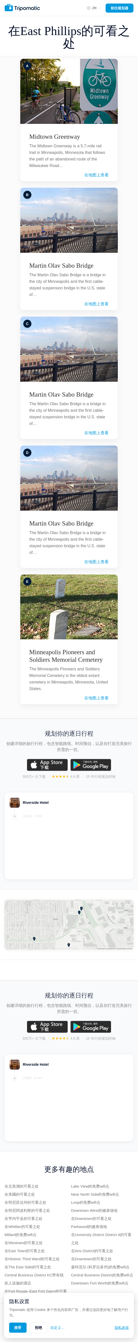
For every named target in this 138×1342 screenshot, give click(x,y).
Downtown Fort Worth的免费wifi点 (99, 1283)
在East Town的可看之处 (25, 1251)
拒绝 (38, 1328)
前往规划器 (119, 8)
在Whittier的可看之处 (22, 1226)
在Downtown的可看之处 (91, 1218)
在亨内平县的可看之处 (24, 1218)
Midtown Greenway (54, 136)
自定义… (57, 1328)
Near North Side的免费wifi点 (95, 1194)
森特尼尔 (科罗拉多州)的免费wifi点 (100, 1267)
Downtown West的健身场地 (94, 1210)
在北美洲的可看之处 (22, 1186)
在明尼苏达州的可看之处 (25, 1202)
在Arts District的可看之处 (92, 1251)
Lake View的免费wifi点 (90, 1186)
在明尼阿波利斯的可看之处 (27, 1210)
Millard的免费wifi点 (20, 1235)
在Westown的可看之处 (24, 1243)
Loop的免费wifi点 (85, 1202)
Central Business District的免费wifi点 (102, 1275)
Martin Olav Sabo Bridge (61, 265)
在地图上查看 (96, 175)
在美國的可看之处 (20, 1194)
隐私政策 (122, 1328)
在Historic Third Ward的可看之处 (32, 1259)
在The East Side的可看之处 (28, 1267)
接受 (18, 1328)
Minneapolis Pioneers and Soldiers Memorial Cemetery (66, 656)
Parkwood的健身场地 (89, 1226)
